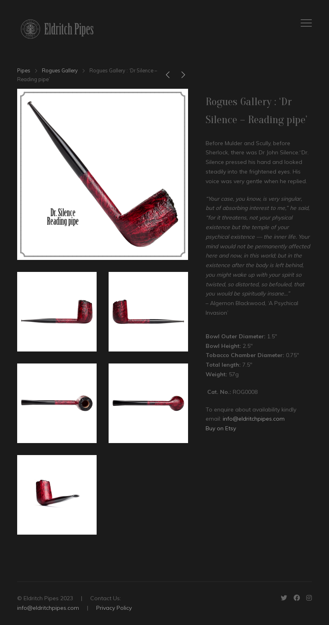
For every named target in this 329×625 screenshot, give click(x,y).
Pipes (23, 70)
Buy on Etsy (221, 428)
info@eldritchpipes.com (254, 418)
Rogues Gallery (60, 70)
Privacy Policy (114, 607)
